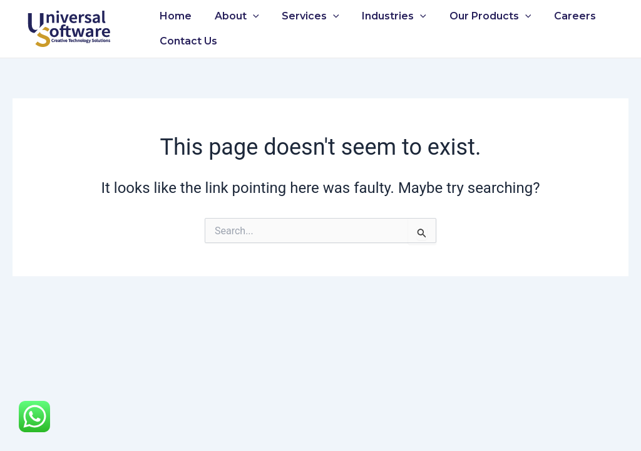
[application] (248, 16)
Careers (559, 16)
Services (303, 16)
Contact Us (187, 41)
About (232, 16)
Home (174, 16)
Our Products (477, 16)
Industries (384, 16)
